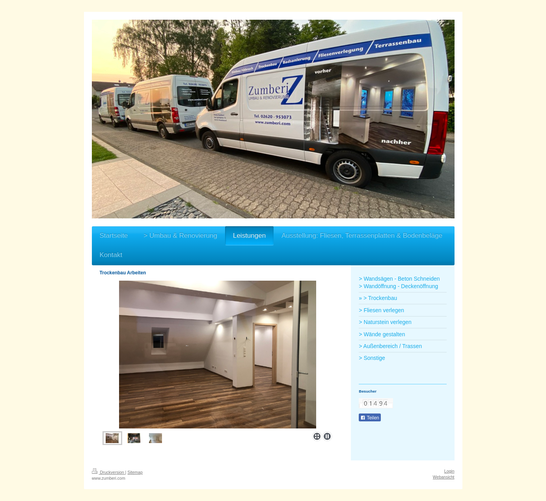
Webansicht (444, 477)
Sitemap (135, 472)
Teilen (369, 418)
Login (449, 471)
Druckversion (108, 472)
